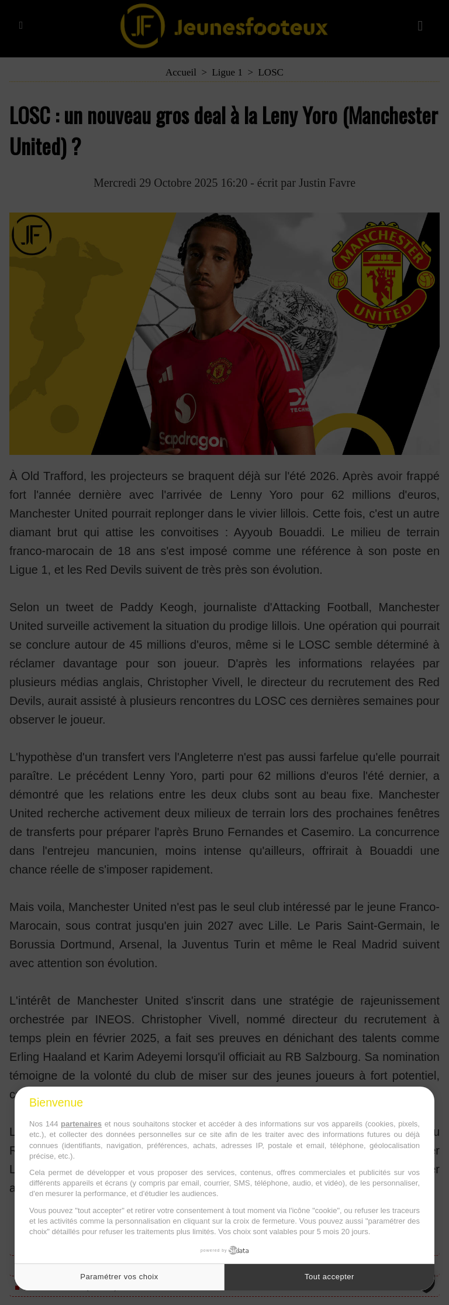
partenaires (81, 1123)
